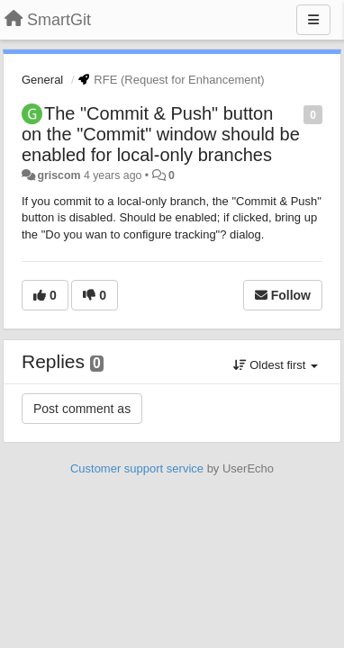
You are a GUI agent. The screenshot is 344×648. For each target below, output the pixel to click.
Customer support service (137, 468)
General (42, 79)
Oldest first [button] (275, 365)
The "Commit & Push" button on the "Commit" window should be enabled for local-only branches (161, 134)
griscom (58, 175)
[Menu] (313, 19)
